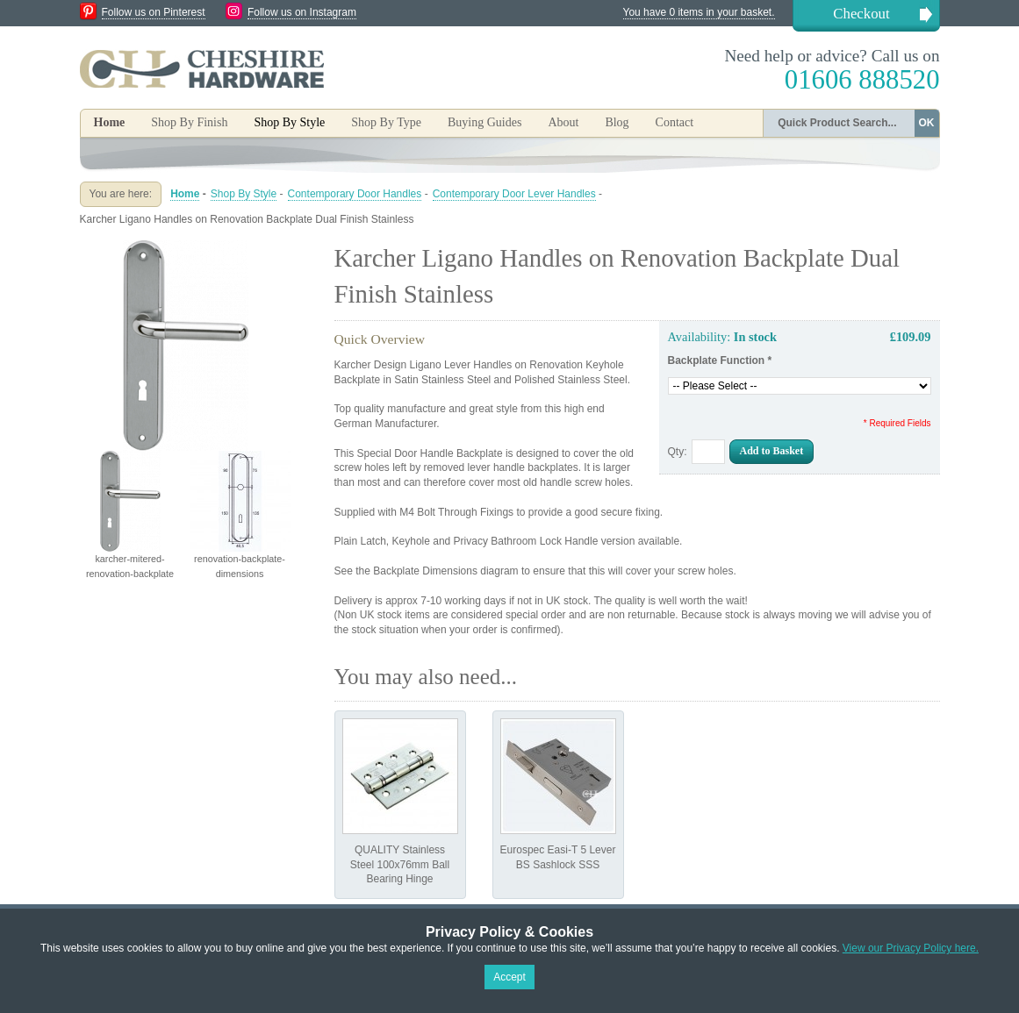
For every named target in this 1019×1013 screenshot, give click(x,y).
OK (927, 123)
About (563, 122)
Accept (509, 977)
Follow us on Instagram (302, 12)
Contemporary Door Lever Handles (514, 194)
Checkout (861, 13)
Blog (616, 122)
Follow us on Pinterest (153, 12)
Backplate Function (720, 360)
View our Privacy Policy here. (911, 948)
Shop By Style (243, 194)
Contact (675, 122)
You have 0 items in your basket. (699, 12)
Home (110, 122)
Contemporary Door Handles (355, 194)
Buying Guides (484, 122)
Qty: (677, 452)
